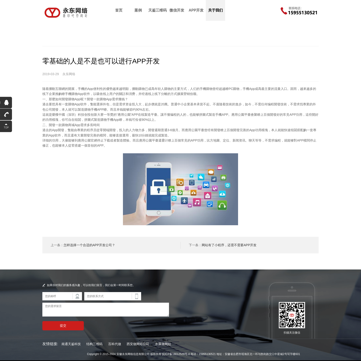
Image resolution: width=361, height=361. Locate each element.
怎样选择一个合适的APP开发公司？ (89, 245)
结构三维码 (94, 344)
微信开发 (176, 10)
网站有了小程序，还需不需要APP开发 (229, 245)
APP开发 (196, 10)
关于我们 (215, 10)
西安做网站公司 (138, 344)
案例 (138, 10)
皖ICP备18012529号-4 (176, 354)
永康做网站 (163, 344)
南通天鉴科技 (71, 344)
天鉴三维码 (157, 10)
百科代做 (114, 344)
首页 (118, 10)
